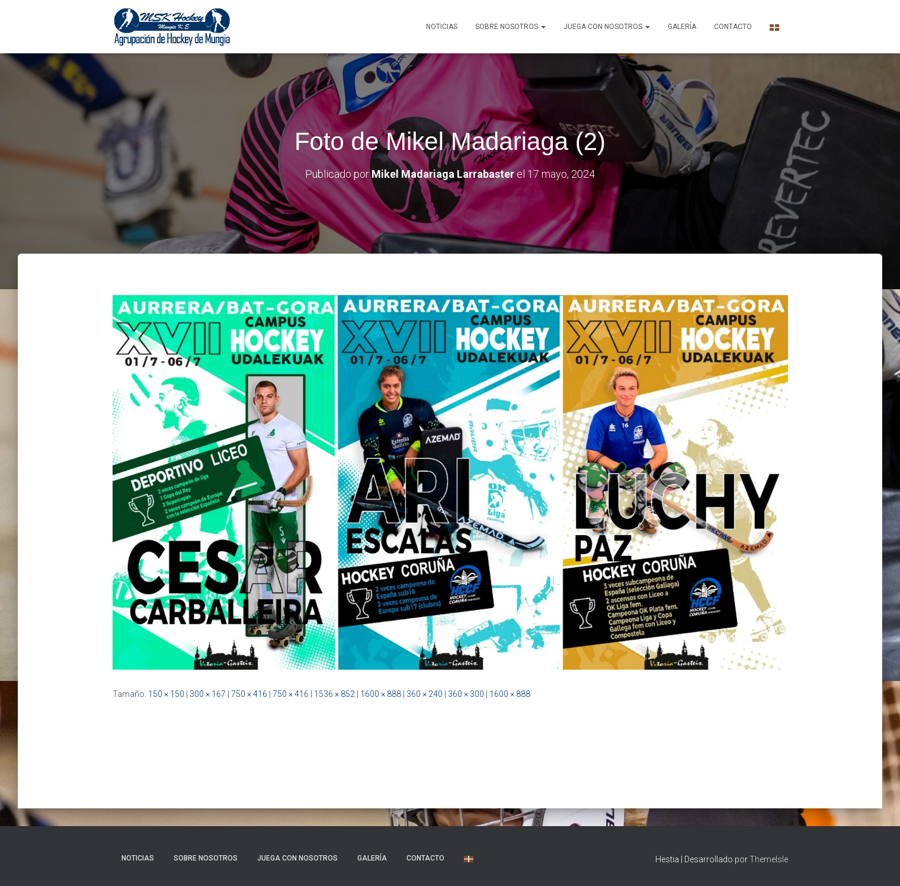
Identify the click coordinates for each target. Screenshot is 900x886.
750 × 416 (249, 694)
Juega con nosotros (606, 27)
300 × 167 (208, 694)
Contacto (733, 27)
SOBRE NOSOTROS (510, 27)
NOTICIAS (441, 27)
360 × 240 (424, 694)
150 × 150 (166, 694)
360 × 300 (466, 694)
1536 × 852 (334, 694)
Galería (682, 27)
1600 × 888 (380, 694)
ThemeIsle (769, 859)
